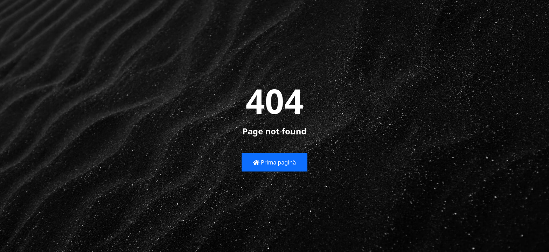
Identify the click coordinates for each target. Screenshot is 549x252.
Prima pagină (274, 162)
